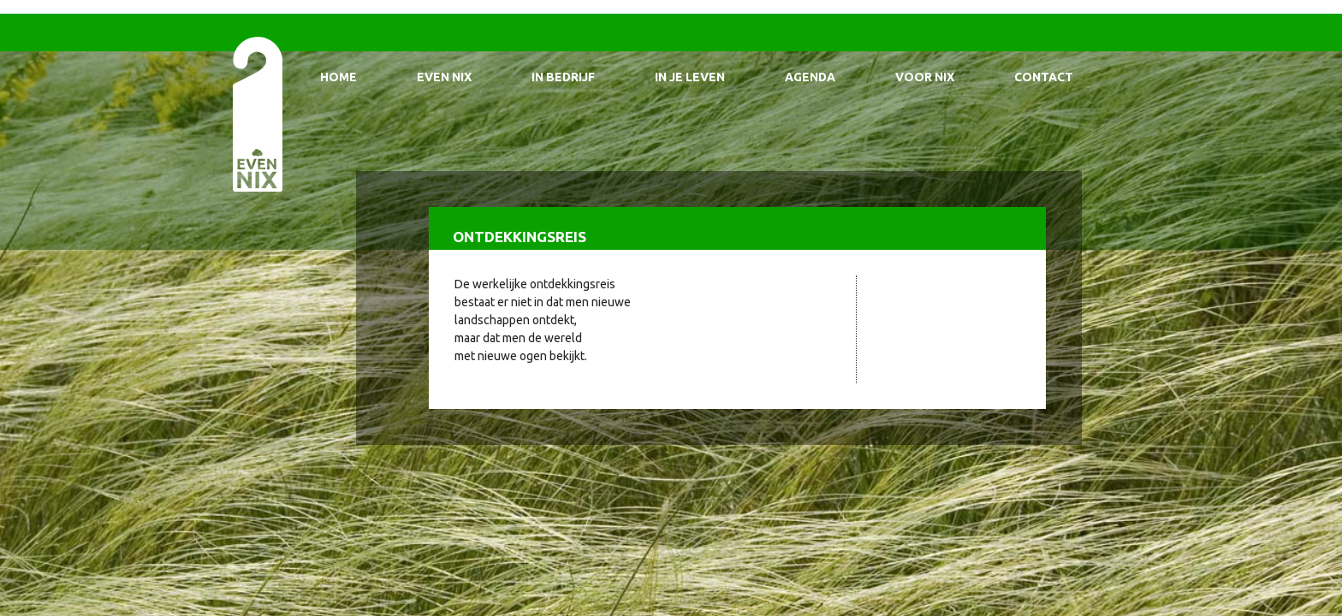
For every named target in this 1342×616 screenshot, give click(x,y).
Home (338, 77)
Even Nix (444, 77)
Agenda (810, 77)
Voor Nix (924, 77)
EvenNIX (256, 113)
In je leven (690, 77)
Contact (1043, 77)
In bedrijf (563, 77)
